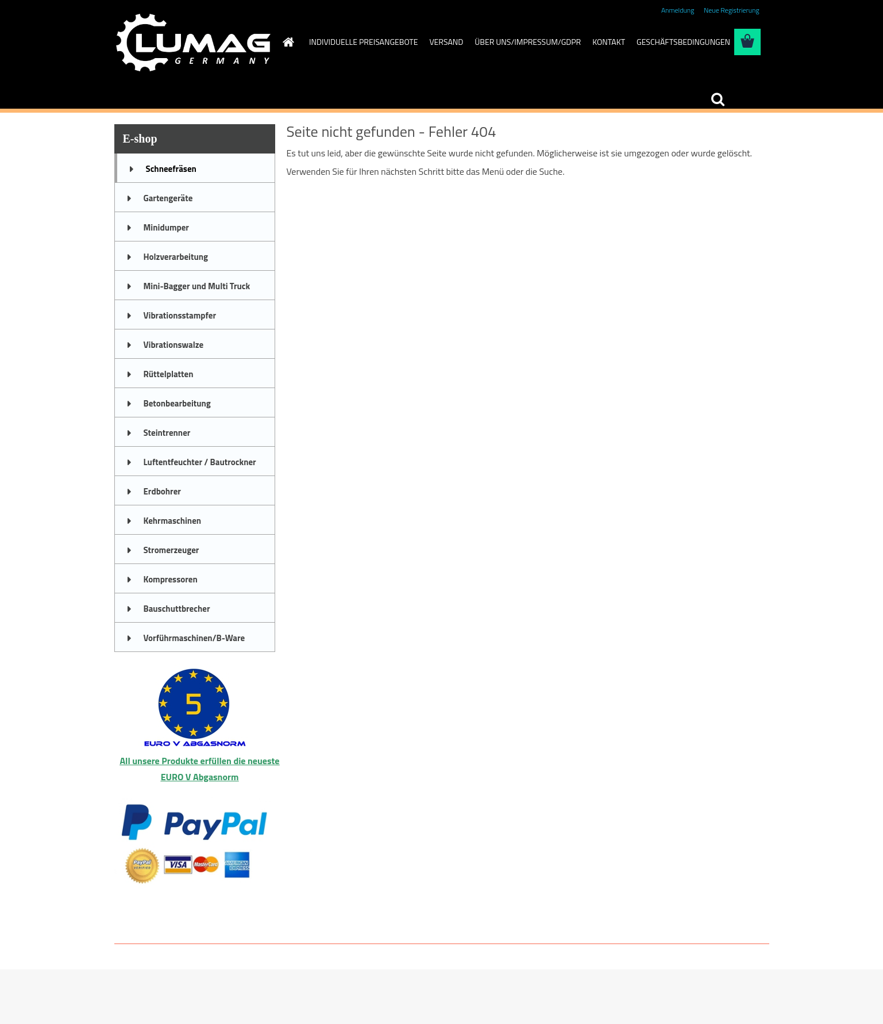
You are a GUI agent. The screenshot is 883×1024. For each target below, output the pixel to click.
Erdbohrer (162, 491)
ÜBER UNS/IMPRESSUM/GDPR (528, 42)
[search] (717, 99)
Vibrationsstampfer (180, 315)
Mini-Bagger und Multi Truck (197, 286)
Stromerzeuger (171, 550)
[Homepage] (287, 42)
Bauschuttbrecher (177, 608)
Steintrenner (167, 432)
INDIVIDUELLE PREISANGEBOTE (363, 42)
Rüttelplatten (169, 374)
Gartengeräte (168, 198)
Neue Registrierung (731, 10)
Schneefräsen (171, 168)
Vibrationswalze (174, 344)
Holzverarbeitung (176, 256)
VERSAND (446, 42)
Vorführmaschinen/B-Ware (194, 638)
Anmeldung (677, 10)
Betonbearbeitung (177, 403)
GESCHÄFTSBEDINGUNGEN (683, 42)
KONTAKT (608, 42)
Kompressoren (171, 579)
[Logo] (193, 42)
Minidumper (166, 227)
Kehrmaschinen (173, 520)
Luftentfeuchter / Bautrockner (200, 462)
